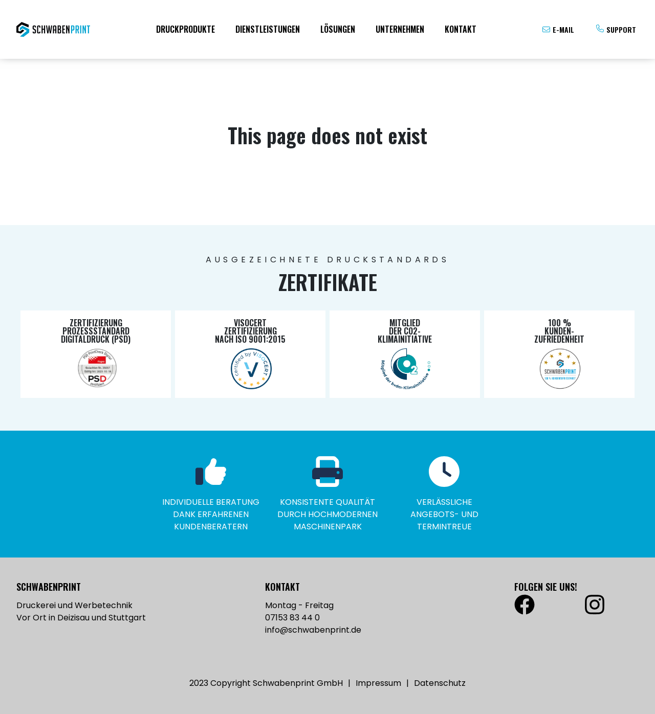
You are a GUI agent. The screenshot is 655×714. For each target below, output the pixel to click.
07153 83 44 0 (292, 617)
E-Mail (563, 29)
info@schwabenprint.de (313, 630)
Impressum (378, 683)
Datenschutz (440, 683)
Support (621, 29)
